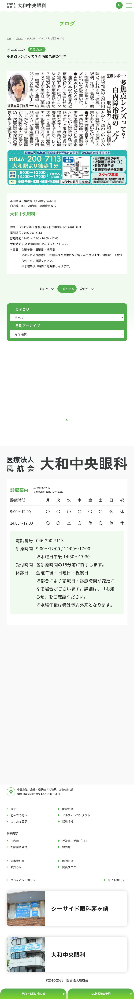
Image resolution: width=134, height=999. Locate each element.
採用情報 (67, 821)
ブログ (19, 38)
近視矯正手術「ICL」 (75, 841)
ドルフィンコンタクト (76, 815)
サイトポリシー (117, 880)
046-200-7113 (33, 232)
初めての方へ (18, 815)
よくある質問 (18, 821)
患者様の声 (17, 861)
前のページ (47, 289)
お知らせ (16, 867)
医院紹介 (67, 809)
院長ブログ (69, 867)
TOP (9, 38)
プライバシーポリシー (24, 880)
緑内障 (66, 847)
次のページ (87, 289)
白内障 (14, 841)
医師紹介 (67, 861)
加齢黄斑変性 (18, 847)
